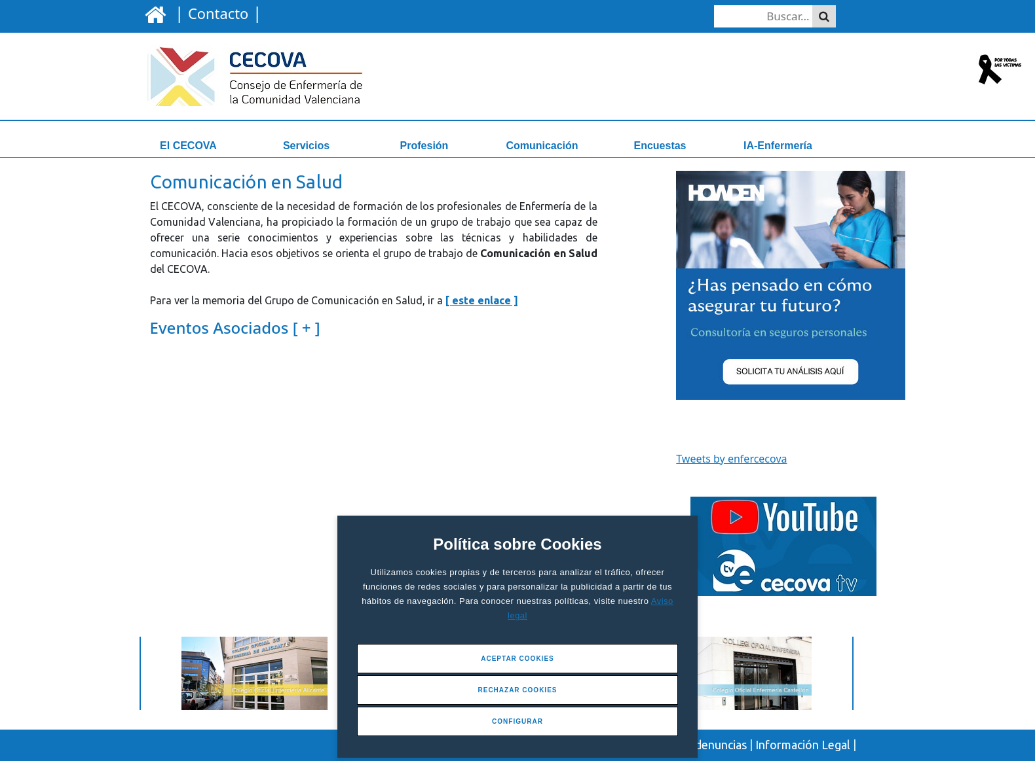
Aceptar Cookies (517, 658)
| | (215, 12)
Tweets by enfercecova (731, 458)
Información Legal (802, 744)
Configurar (517, 721)
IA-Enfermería (777, 145)
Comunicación (542, 145)
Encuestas (659, 145)
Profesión (424, 145)
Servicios (306, 145)
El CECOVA (188, 145)
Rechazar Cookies (517, 690)
